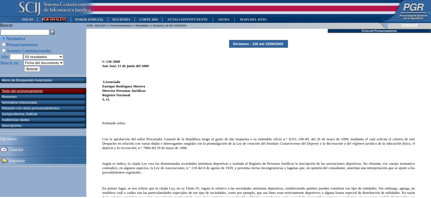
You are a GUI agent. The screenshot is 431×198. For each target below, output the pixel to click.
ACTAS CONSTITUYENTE (187, 19)
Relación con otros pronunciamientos (31, 108)
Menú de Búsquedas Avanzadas (27, 80)
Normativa (15, 38)
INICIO (27, 19)
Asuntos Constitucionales (28, 50)
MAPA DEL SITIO (253, 19)
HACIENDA (121, 19)
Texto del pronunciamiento (22, 91)
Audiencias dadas (15, 120)
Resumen (9, 97)
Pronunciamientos (22, 44)
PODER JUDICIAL (89, 19)
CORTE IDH (148, 19)
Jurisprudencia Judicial (19, 114)
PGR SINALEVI (54, 19)
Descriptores (11, 125)
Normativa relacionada (19, 102)
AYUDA (223, 19)
